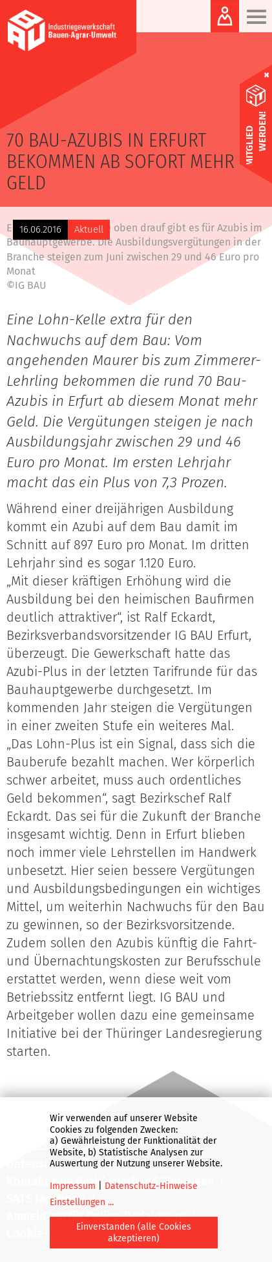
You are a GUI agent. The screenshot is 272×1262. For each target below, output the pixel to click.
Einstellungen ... (82, 1202)
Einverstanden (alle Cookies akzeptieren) (133, 1232)
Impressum (73, 1186)
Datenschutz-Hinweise (151, 1186)
